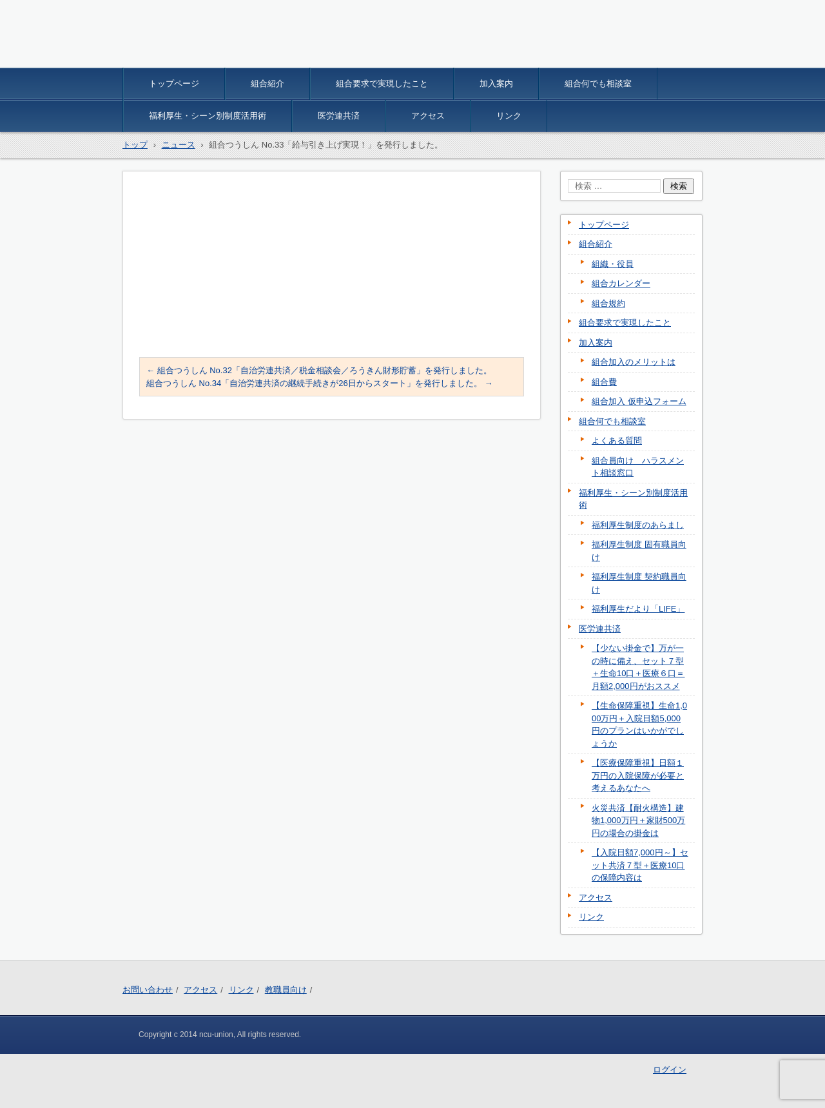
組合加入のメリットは (633, 362)
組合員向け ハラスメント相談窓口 (638, 467)
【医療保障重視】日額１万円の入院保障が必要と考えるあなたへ (638, 775)
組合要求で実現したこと (382, 83)
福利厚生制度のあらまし (638, 525)
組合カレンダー (621, 283)
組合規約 (608, 303)
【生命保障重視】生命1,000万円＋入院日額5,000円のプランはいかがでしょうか (639, 724)
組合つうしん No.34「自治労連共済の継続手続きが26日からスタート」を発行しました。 (319, 383)
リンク (508, 116)
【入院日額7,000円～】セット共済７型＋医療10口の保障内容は (640, 865)
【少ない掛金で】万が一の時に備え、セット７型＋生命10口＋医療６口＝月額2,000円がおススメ (638, 667)
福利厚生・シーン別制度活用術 (207, 116)
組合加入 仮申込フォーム (639, 401)
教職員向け (286, 990)
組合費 (604, 382)
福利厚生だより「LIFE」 (638, 609)
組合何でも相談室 (598, 83)
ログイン (669, 1069)
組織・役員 (613, 264)
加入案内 (496, 83)
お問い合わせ (147, 990)
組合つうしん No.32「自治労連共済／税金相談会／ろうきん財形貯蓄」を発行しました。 (319, 370)
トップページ (174, 83)
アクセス (428, 116)
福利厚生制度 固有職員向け (639, 550)
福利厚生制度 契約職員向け (639, 583)
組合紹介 (267, 83)
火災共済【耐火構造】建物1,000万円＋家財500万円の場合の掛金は (638, 820)
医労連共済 (339, 116)
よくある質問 (617, 440)
